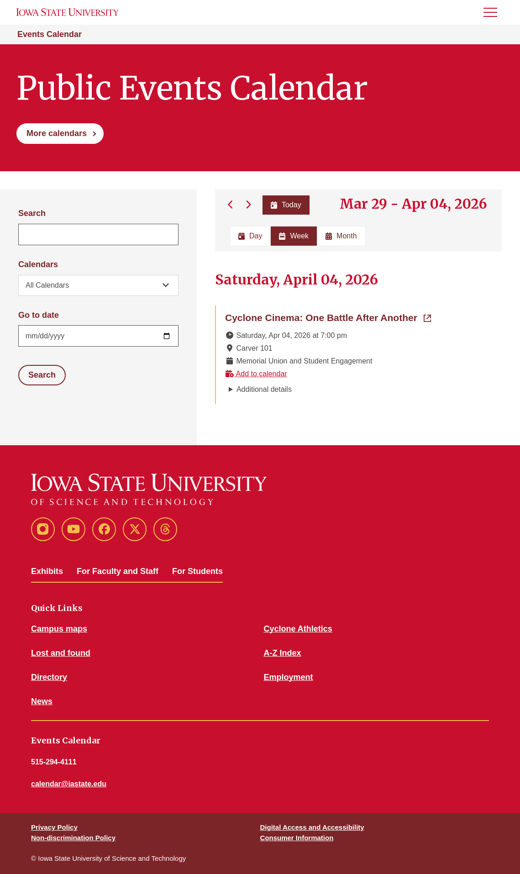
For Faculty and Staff (117, 571)
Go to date (38, 315)
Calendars (38, 264)
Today (285, 205)
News (42, 701)
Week (294, 236)
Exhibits (47, 571)
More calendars (56, 133)
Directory (49, 677)
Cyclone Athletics (298, 628)
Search (32, 213)
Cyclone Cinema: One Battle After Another (328, 317)
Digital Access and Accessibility (312, 827)
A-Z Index (282, 653)
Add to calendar (256, 374)
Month (341, 236)
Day (250, 236)
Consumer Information (297, 838)
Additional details (264, 389)
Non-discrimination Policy (73, 838)
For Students (197, 571)
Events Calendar (49, 34)
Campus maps (59, 628)
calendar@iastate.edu (68, 784)
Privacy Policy (54, 827)
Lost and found (60, 653)
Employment (288, 677)
